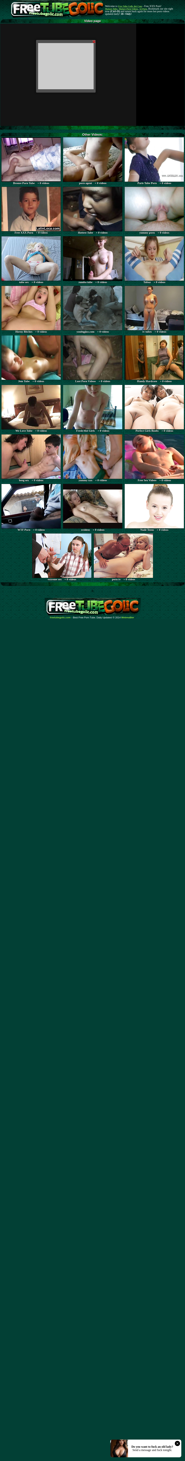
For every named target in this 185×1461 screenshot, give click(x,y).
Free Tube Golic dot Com (130, 6)
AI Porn (143, 9)
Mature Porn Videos (128, 9)
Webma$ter (127, 617)
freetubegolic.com (60, 617)
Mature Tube (111, 9)
